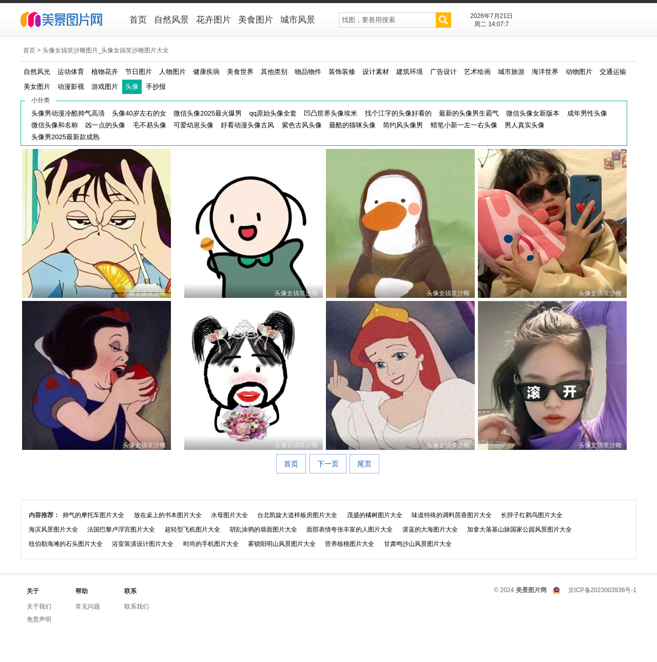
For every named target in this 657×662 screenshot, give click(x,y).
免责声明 (39, 619)
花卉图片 (213, 20)
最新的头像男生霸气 (469, 113)
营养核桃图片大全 (349, 543)
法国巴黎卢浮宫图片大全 (121, 529)
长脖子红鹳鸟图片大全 (532, 515)
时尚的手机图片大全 (211, 543)
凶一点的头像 (105, 125)
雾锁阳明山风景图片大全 (282, 543)
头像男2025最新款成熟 (65, 137)
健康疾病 (206, 71)
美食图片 (255, 20)
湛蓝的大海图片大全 (430, 529)
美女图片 (37, 86)
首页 (138, 20)
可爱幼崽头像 (193, 125)
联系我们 (136, 606)
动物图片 (579, 71)
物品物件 (308, 71)
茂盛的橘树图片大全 (374, 515)
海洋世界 (545, 71)
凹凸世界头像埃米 (330, 113)
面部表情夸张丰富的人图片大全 (349, 529)
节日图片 (138, 71)
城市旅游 (511, 71)
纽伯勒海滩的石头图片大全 (66, 543)
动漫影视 (70, 86)
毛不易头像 (149, 125)
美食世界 (240, 71)
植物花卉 (104, 71)
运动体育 (70, 71)
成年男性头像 (587, 113)
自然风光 (37, 71)
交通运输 (613, 71)
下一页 (328, 464)
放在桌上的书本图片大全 (168, 515)
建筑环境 (409, 71)
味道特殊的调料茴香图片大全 (452, 515)
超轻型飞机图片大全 (192, 529)
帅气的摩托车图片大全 (93, 515)
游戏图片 (104, 86)
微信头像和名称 (54, 125)
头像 (132, 86)
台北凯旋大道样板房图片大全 (297, 515)
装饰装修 (341, 71)
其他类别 (274, 71)
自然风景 (171, 20)
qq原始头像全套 (272, 113)
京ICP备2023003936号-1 (602, 590)
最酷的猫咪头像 (352, 125)
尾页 (364, 464)
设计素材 (375, 71)
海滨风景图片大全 (53, 529)
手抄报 (156, 86)
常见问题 (87, 606)
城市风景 (297, 20)
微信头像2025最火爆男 (207, 113)
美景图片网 (68, 20)
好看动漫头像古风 (247, 125)
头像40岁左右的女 (139, 113)
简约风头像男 (403, 125)
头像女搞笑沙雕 (144, 293)
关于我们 (39, 606)
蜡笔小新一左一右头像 (464, 125)
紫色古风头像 (302, 125)
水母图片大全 (229, 515)
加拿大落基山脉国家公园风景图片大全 (519, 529)
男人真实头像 (525, 125)
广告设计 (443, 71)
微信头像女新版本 (532, 113)
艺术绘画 (477, 71)
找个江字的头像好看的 (398, 113)
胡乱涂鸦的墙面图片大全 (263, 529)
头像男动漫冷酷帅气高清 (68, 113)
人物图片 (172, 71)
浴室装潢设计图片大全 (142, 543)
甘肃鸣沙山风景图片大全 (418, 543)
